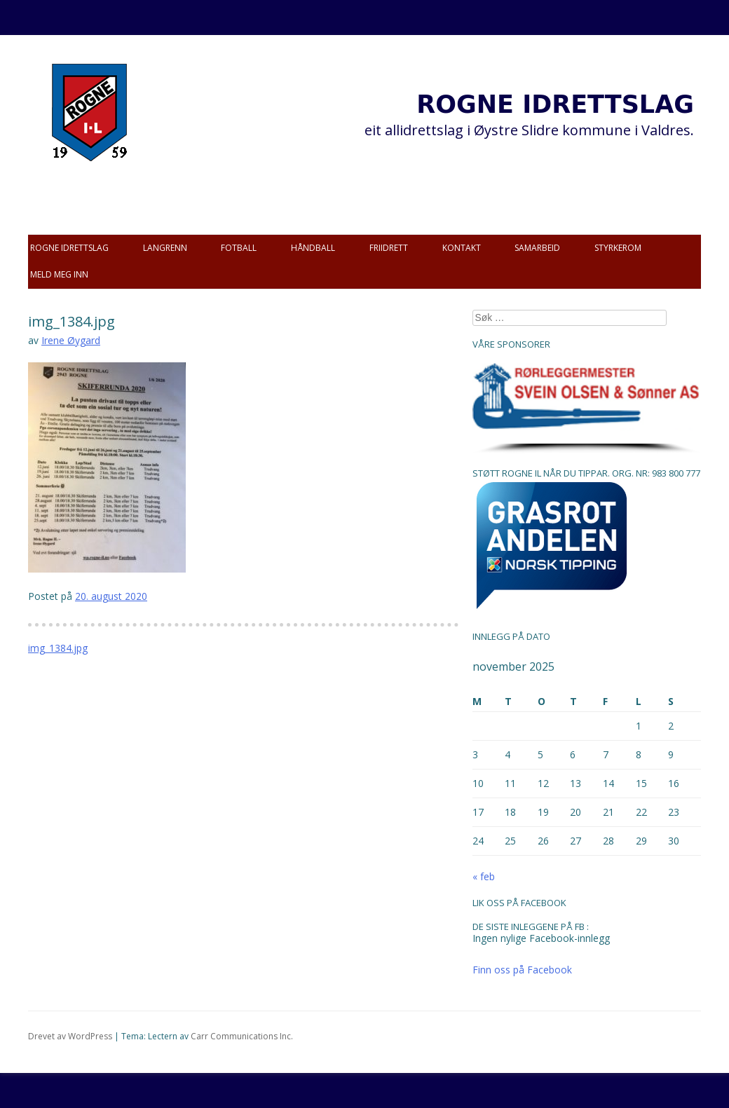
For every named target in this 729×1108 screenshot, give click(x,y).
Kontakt (461, 248)
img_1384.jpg (58, 648)
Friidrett (388, 248)
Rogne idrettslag (69, 248)
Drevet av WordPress (70, 1036)
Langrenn (165, 248)
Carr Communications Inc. (242, 1036)
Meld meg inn (59, 274)
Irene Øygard (70, 340)
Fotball (239, 248)
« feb (483, 876)
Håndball (313, 248)
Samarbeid (537, 248)
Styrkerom (617, 248)
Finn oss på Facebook (522, 969)
